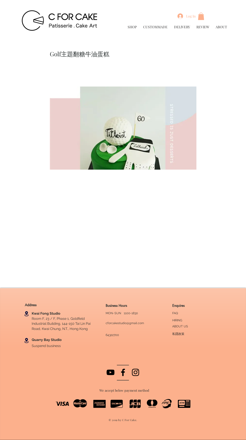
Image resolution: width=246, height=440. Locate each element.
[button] (201, 16)
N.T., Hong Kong (74, 329)
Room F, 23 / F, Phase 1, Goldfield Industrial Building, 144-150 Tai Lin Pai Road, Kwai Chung (61, 324)
